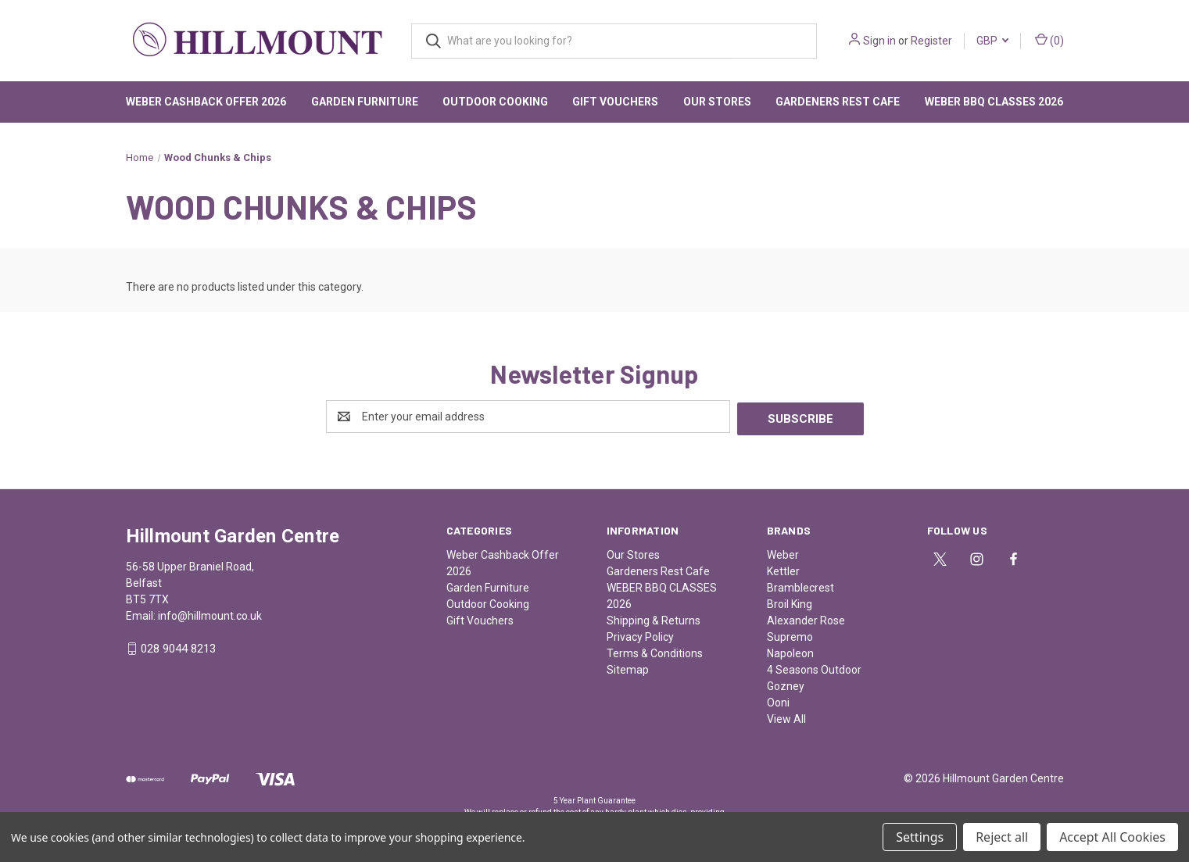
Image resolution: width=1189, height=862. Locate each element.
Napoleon (790, 651)
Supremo (790, 634)
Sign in (879, 40)
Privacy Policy (640, 634)
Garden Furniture (364, 101)
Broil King (789, 602)
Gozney (785, 684)
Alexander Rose (806, 618)
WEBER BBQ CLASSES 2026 (994, 101)
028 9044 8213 (178, 647)
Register (931, 40)
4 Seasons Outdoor (814, 667)
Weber (783, 552)
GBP (992, 40)
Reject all (1002, 837)
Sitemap (628, 667)
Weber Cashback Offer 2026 (206, 101)
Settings (920, 837)
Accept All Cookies (1112, 837)
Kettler (783, 569)
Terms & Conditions (655, 651)
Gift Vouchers (615, 101)
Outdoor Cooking (495, 101)
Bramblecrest (800, 585)
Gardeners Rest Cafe (837, 101)
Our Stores (717, 101)
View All (786, 716)
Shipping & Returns (653, 618)
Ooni (778, 700)
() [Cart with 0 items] (1049, 40)
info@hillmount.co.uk (210, 613)
